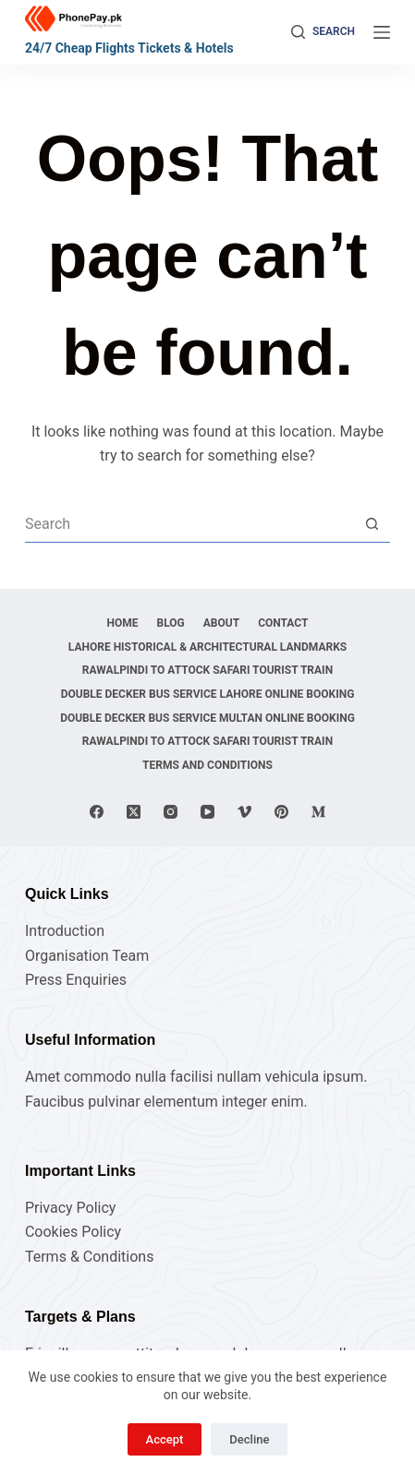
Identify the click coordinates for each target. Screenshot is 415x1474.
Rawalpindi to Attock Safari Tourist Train (207, 670)
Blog (171, 623)
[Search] (323, 32)
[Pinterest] (281, 812)
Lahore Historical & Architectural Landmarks (207, 647)
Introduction (64, 931)
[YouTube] (207, 812)
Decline (249, 1439)
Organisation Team (87, 956)
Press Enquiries (76, 980)
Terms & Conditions (89, 1256)
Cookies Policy (73, 1231)
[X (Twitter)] (133, 812)
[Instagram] (170, 812)
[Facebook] (97, 812)
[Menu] (381, 32)
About (221, 623)
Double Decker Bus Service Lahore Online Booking (208, 694)
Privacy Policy (70, 1207)
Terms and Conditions (207, 765)
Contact (283, 623)
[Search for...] (189, 523)
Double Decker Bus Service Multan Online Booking (207, 718)
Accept (165, 1439)
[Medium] (318, 812)
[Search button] (371, 523)
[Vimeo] (244, 812)
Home (123, 623)
